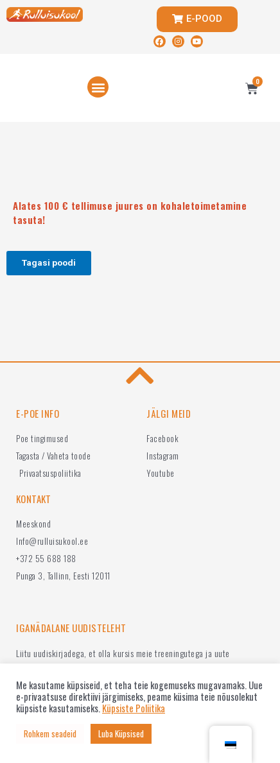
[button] (98, 87)
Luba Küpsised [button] (121, 733)
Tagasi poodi (49, 262)
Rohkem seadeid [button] (50, 733)
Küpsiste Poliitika (133, 708)
